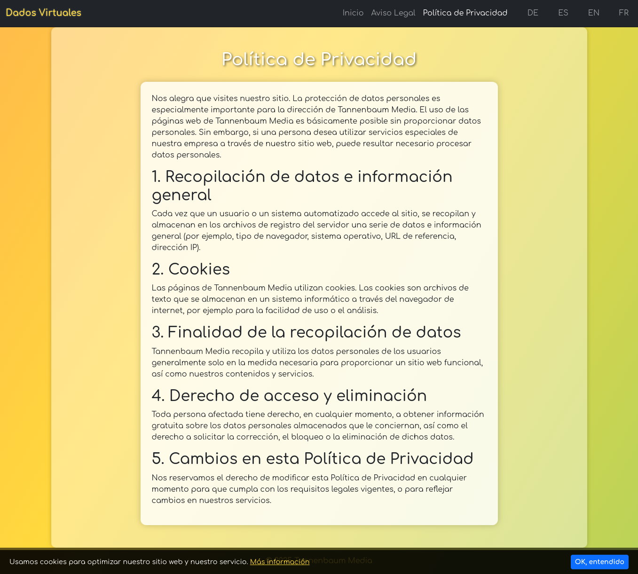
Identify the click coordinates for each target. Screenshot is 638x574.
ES (557, 13)
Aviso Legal (393, 13)
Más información (280, 562)
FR (618, 13)
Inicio (353, 13)
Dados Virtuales (43, 13)
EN (587, 13)
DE (526, 13)
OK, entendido (599, 562)
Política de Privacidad (465, 13)
